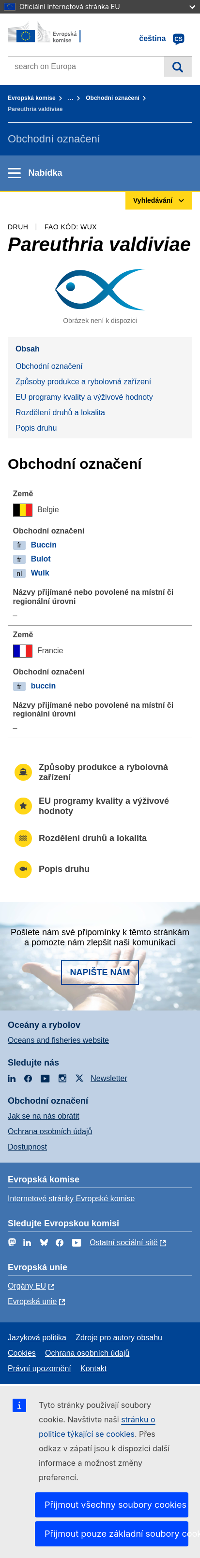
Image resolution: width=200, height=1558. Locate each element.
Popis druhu (36, 428)
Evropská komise (32, 98)
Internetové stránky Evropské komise (71, 1198)
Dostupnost (27, 1147)
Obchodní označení (112, 98)
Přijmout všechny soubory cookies (115, 1505)
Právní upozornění (39, 1368)
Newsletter (109, 1078)
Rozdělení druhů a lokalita (60, 412)
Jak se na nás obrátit (43, 1116)
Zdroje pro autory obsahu (119, 1337)
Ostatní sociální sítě (124, 1242)
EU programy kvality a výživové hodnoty (84, 397)
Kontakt (93, 1368)
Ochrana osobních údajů (50, 1131)
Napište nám (100, 972)
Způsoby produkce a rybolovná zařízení (83, 382)
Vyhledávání (178, 66)
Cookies (22, 1353)
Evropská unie (32, 1301)
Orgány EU (27, 1286)
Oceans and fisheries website (58, 1040)
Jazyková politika (37, 1337)
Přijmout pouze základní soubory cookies (116, 1534)
